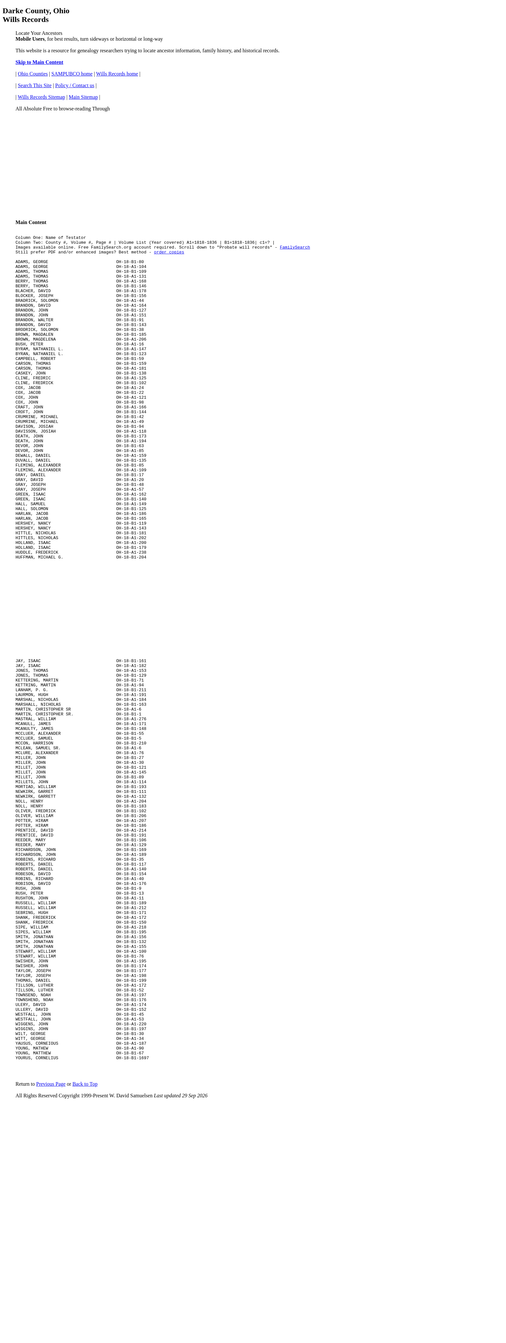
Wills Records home (117, 74)
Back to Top (84, 1230)
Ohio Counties (33, 74)
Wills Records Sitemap (41, 97)
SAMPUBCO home (72, 74)
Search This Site (35, 85)
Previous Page (51, 1230)
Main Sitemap (83, 97)
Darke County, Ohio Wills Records (36, 15)
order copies (169, 256)
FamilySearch (295, 250)
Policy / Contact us (74, 85)
